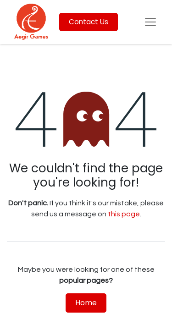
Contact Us (88, 22)
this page (124, 214)
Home (86, 302)
